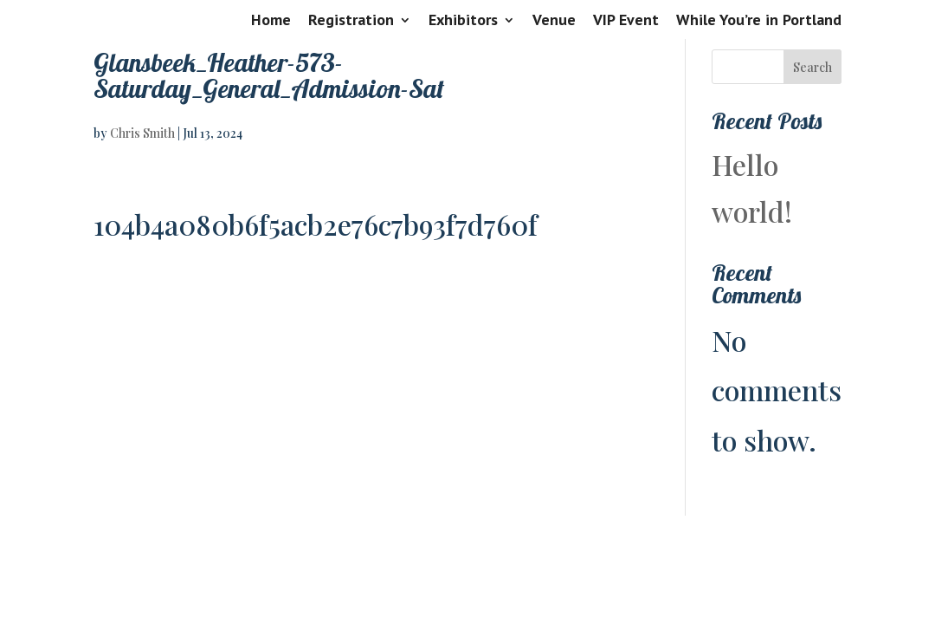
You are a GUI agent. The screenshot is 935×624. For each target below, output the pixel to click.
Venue (554, 20)
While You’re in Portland (759, 20)
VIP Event (626, 20)
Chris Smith (142, 133)
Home (271, 20)
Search (812, 67)
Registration (351, 20)
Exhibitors (463, 20)
